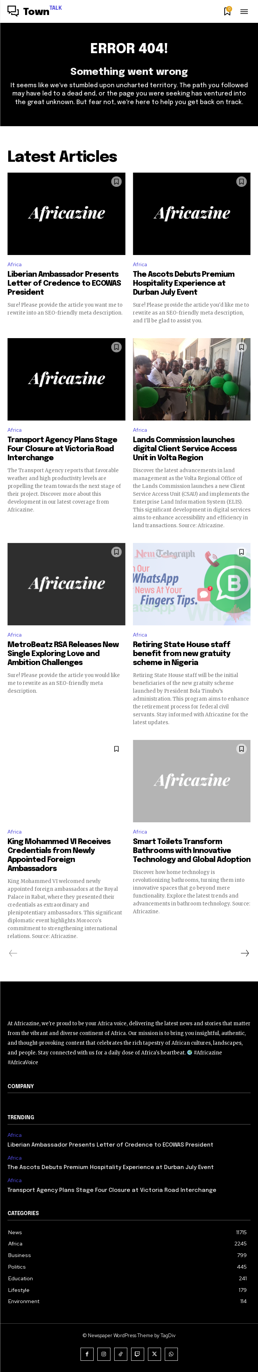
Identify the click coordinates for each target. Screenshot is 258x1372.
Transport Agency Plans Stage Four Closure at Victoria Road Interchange (62, 449)
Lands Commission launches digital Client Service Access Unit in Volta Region (185, 449)
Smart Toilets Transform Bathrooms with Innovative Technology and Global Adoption (192, 851)
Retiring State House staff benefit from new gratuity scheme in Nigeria (181, 654)
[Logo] (34, 12)
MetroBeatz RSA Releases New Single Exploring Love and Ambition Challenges (63, 654)
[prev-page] (13, 953)
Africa (14, 264)
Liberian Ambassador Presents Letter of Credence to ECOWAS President (64, 284)
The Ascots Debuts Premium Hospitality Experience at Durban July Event (183, 284)
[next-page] (245, 953)
